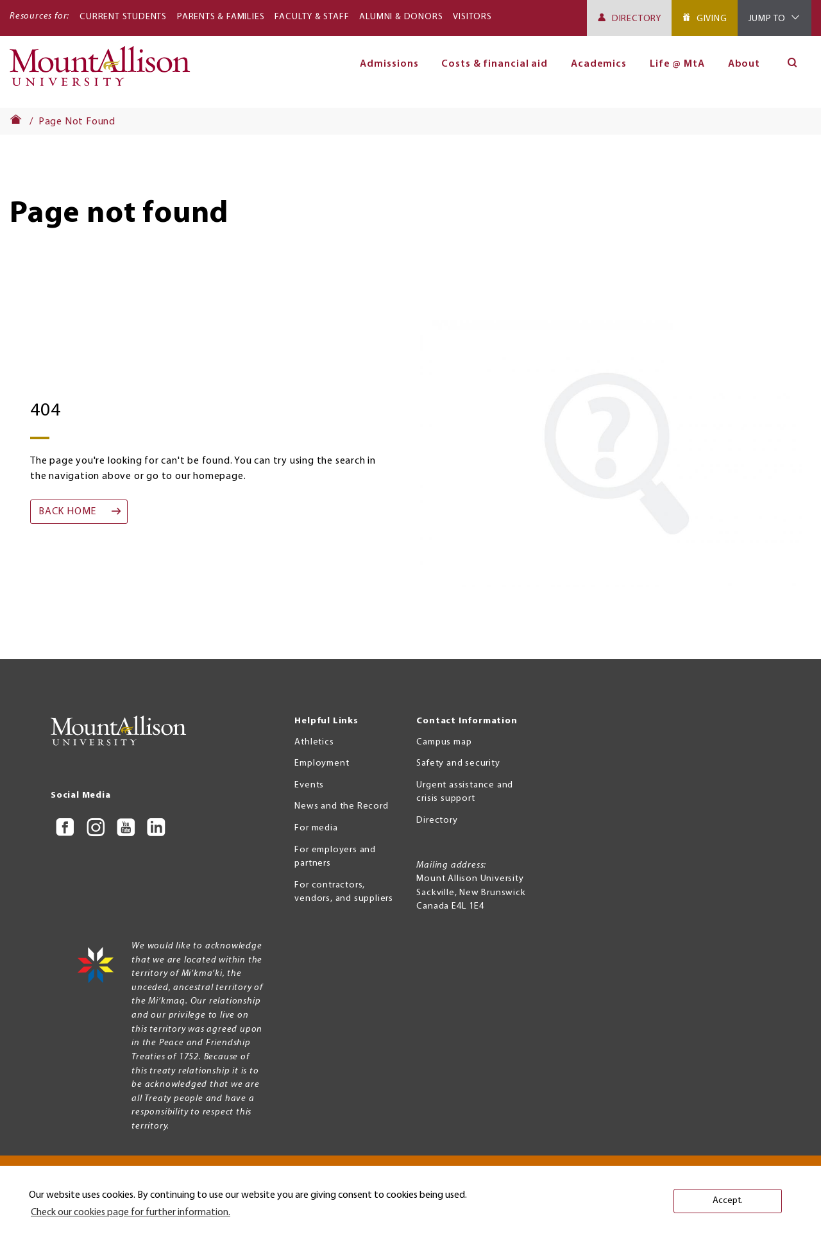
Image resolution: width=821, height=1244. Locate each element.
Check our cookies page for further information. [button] (130, 1212)
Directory (636, 19)
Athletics (314, 742)
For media (315, 828)
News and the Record (341, 806)
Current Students (123, 17)
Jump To (767, 19)
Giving (712, 19)
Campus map (443, 742)
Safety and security (458, 763)
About (744, 64)
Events (309, 785)
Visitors (472, 17)
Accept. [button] (728, 1201)
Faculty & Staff (312, 17)
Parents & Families (220, 17)
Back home (67, 512)
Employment (321, 763)
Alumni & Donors (401, 17)
